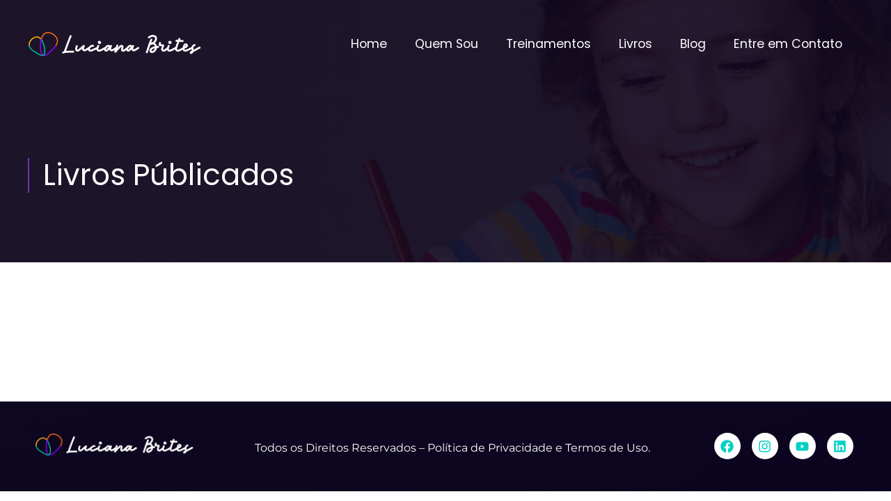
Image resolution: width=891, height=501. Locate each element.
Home (369, 43)
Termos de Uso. (607, 447)
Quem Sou (446, 43)
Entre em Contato (788, 43)
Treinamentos (548, 43)
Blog (693, 43)
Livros (635, 43)
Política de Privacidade (490, 447)
